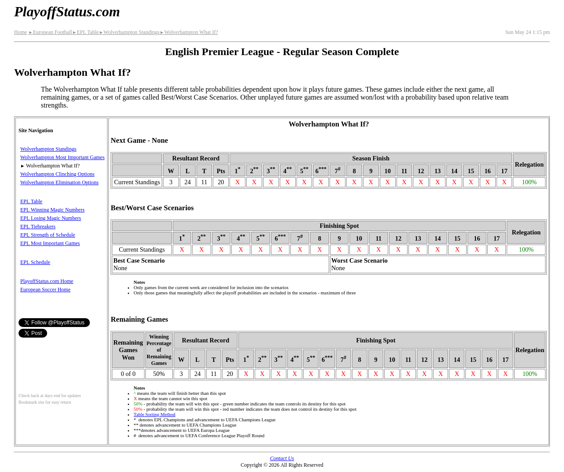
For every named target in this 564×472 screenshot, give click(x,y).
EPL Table (85, 32)
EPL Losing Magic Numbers (50, 218)
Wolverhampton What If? (189, 32)
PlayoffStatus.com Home (46, 281)
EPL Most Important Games (50, 243)
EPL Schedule (35, 262)
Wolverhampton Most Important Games (62, 157)
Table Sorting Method (154, 414)
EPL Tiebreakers (38, 226)
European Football (50, 32)
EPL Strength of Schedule (47, 235)
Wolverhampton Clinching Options (57, 174)
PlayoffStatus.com (67, 11)
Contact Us (282, 458)
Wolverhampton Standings (129, 32)
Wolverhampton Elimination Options (59, 182)
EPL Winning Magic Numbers (52, 210)
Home (20, 32)
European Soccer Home (45, 289)
